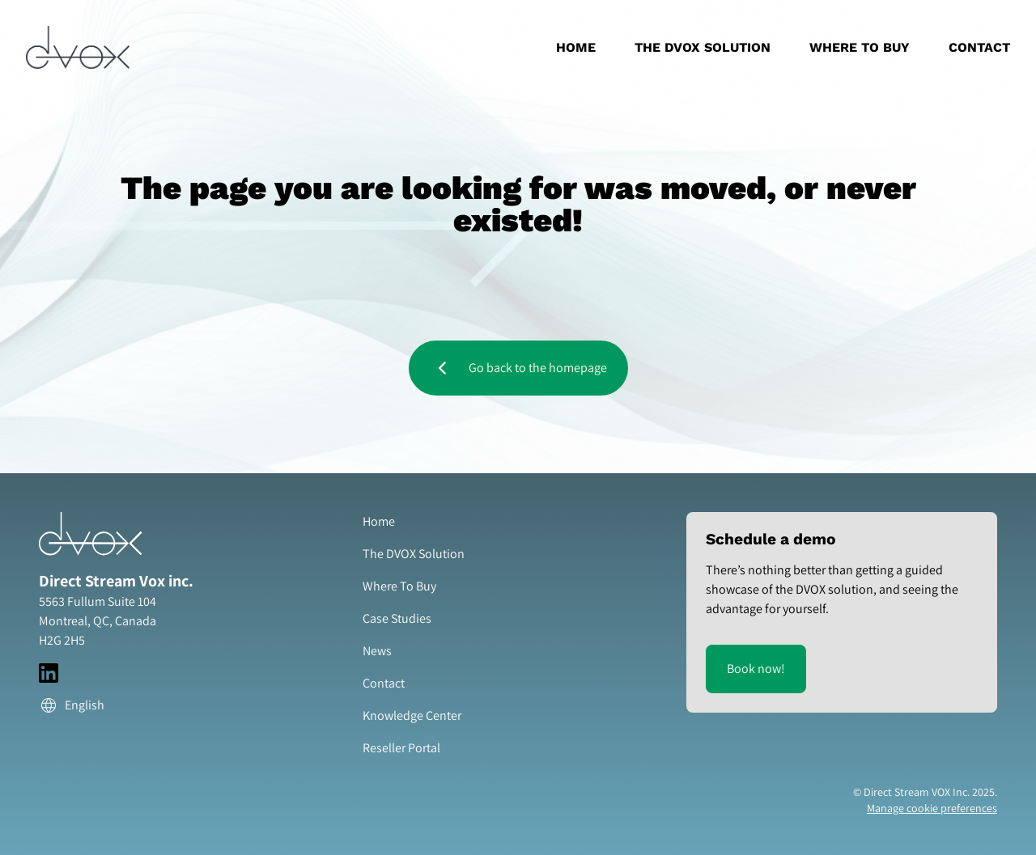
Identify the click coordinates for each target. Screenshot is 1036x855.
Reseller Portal (401, 747)
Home (576, 47)
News (377, 650)
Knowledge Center (412, 715)
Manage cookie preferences (932, 808)
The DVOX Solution (703, 47)
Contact (979, 47)
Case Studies (397, 618)
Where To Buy (859, 47)
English (71, 705)
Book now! (756, 668)
